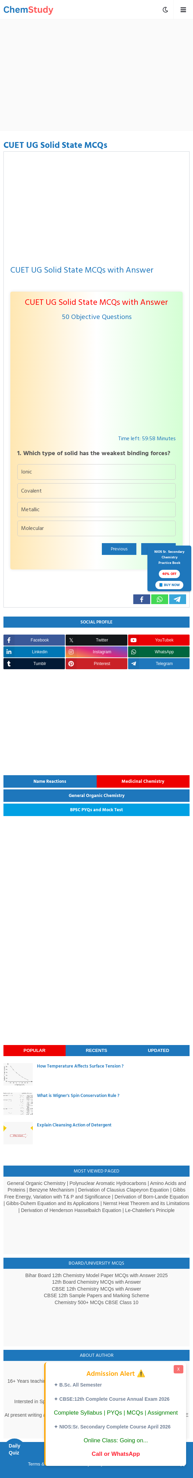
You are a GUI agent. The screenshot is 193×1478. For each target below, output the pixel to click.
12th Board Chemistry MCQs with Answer (96, 1282)
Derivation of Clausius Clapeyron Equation (123, 1190)
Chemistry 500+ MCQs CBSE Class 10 (96, 1302)
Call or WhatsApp (116, 1454)
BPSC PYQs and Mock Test (96, 810)
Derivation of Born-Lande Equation (152, 1197)
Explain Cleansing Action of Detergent (74, 1125)
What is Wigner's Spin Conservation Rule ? (78, 1095)
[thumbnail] (18, 1074)
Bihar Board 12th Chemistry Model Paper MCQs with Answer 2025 (96, 1275)
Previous (119, 549)
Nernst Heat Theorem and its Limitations (146, 1203)
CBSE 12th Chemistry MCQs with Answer (96, 1289)
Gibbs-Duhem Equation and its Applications (52, 1203)
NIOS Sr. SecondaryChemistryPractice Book (169, 569)
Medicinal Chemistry (143, 781)
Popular (34, 1050)
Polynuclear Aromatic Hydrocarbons (107, 1183)
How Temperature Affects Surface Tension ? (80, 1066)
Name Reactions (49, 781)
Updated (158, 1050)
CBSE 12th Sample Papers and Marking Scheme (96, 1295)
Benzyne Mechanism (51, 1190)
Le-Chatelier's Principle (150, 1210)
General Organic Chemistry (97, 795)
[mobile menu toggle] (165, 9)
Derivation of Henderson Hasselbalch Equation (71, 1210)
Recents (96, 1050)
